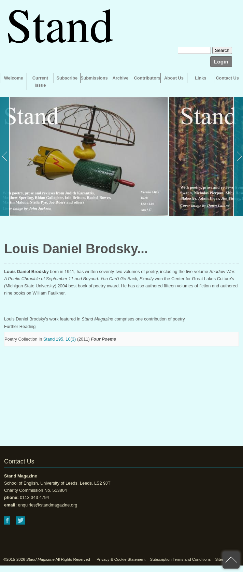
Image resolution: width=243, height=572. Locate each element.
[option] (84, 156)
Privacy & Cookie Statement (121, 559)
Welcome (13, 78)
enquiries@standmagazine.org (47, 504)
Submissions (94, 78)
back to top (231, 560)
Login (221, 62)
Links (200, 78)
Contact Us (227, 78)
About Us (174, 78)
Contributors (147, 78)
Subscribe (66, 78)
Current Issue (40, 81)
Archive (120, 78)
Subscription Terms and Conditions (180, 559)
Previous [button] (5, 156)
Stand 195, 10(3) (59, 339)
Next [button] (238, 156)
